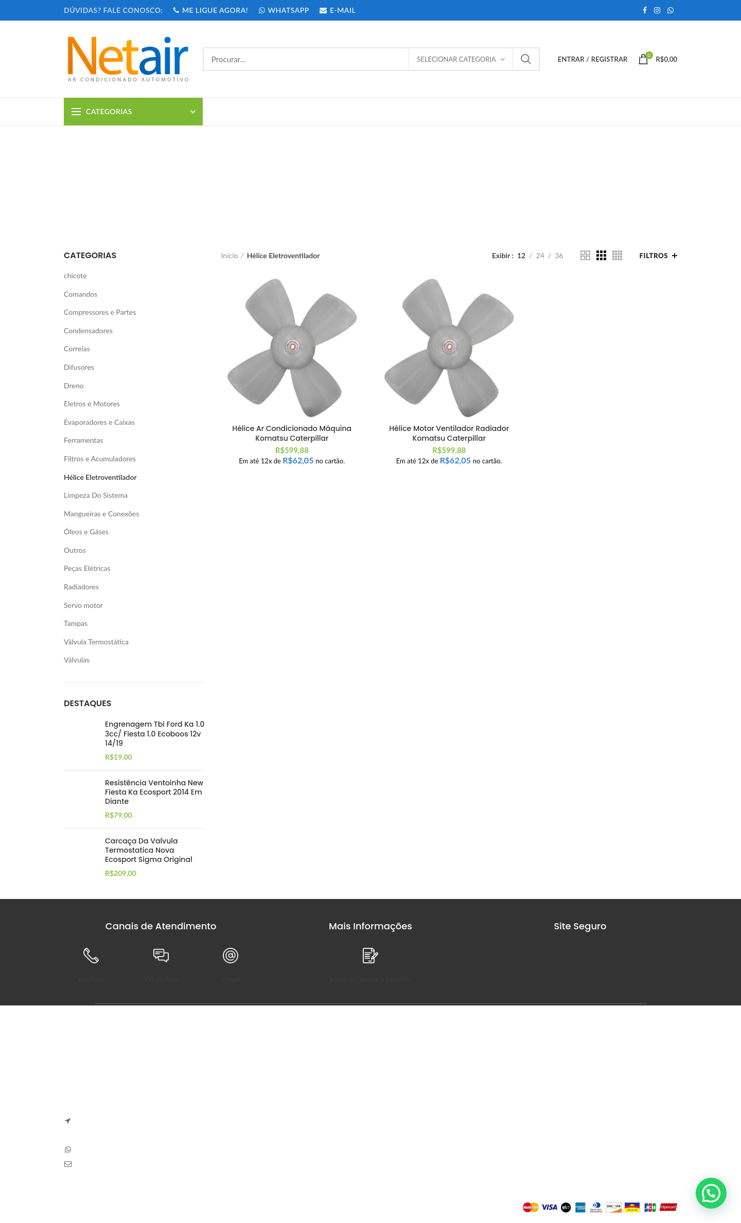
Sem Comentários (297, 1088)
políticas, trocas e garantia (370, 979)
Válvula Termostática (96, 641)
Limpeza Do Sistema (96, 495)
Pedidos (495, 1091)
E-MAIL (337, 10)
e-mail (231, 979)
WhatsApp (161, 979)
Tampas (75, 623)
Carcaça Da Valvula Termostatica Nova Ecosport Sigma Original (148, 850)
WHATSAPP (283, 10)
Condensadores (88, 330)
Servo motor (83, 605)
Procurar (526, 59)
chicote (75, 275)
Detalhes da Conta (512, 1109)
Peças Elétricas (87, 568)
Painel (492, 1073)
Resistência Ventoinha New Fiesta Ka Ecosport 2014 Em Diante (154, 792)
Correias (77, 348)
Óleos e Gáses (86, 531)
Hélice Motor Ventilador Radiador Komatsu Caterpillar (449, 433)
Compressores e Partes (100, 312)
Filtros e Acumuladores (100, 458)
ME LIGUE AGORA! (210, 10)
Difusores (79, 367)
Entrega (390, 1109)
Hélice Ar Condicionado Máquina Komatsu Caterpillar (291, 433)
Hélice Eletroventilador (100, 477)
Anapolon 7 (241, 1073)
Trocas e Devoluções (410, 1091)
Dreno (73, 385)
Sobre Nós (394, 1073)
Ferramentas (83, 440)
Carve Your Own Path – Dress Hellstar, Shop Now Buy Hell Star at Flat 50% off (289, 1118)
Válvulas (77, 659)
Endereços (499, 1127)
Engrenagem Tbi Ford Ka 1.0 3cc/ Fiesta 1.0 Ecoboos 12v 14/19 (154, 734)
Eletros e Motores (92, 403)
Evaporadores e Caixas (99, 422)
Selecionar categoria (456, 59)
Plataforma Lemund (94, 1207)
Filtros (654, 255)
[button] (711, 1193)
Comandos (80, 294)
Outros (75, 550)
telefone (91, 979)
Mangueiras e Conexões (101, 513)
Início (229, 255)
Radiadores (81, 586)
